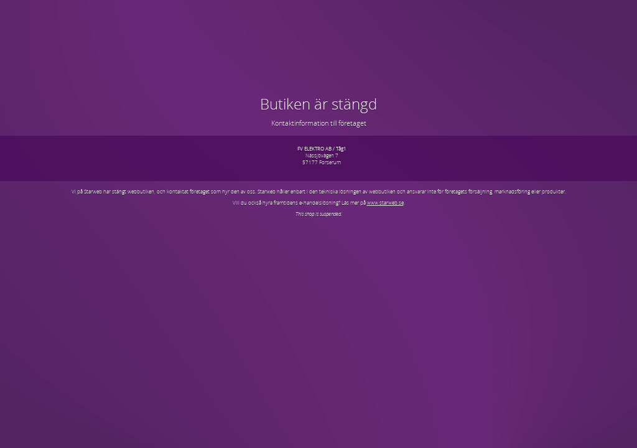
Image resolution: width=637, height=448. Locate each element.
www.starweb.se (385, 202)
